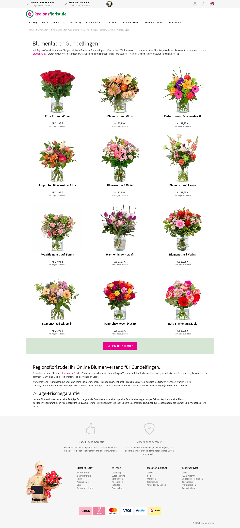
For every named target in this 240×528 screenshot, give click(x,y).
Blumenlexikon (188, 488)
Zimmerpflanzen (154, 22)
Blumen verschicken (85, 488)
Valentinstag (117, 482)
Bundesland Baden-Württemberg (65, 30)
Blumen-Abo (175, 22)
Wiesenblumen (83, 482)
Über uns (150, 472)
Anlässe (113, 22)
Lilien (79, 484)
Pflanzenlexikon (189, 484)
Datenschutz (152, 482)
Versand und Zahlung (156, 484)
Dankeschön (117, 478)
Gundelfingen (123, 30)
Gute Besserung (118, 475)
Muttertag (75, 22)
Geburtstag (59, 22)
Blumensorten (131, 22)
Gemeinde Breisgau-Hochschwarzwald (98, 30)
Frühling (33, 22)
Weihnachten (117, 488)
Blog (149, 475)
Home (31, 30)
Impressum (151, 478)
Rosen (45, 22)
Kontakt (185, 472)
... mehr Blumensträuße (120, 346)
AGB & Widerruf (188, 475)
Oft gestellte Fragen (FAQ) (193, 478)
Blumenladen (42, 30)
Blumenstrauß (94, 22)
